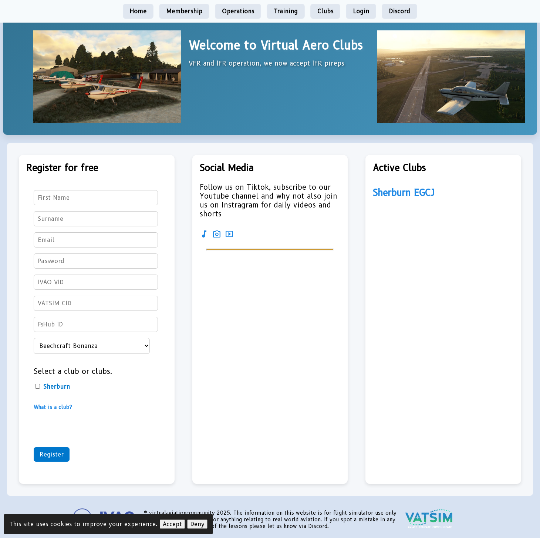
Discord (399, 11)
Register (52, 454)
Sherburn (52, 386)
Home (138, 11)
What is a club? (53, 407)
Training (286, 11)
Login (361, 11)
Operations (238, 11)
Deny (197, 524)
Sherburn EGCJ (404, 192)
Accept (172, 524)
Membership (184, 11)
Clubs (325, 11)
